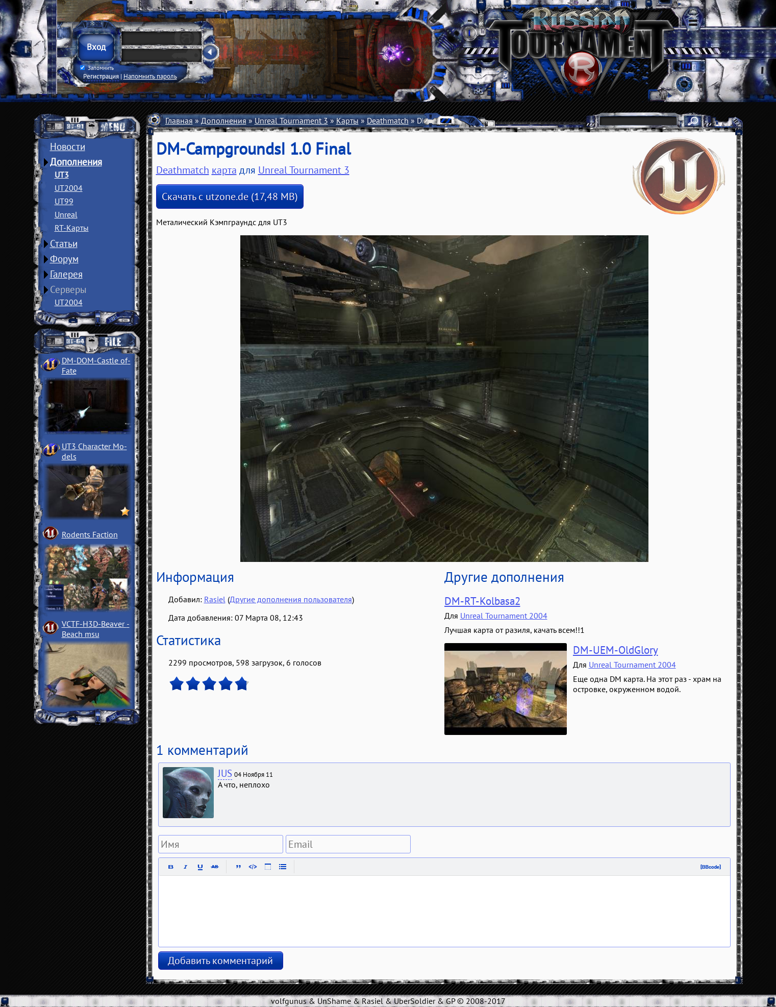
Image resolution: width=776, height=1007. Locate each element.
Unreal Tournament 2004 (503, 615)
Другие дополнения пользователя (291, 599)
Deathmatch (388, 120)
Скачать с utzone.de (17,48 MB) (230, 196)
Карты (347, 120)
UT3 (62, 174)
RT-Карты (72, 228)
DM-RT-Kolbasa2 (482, 601)
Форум (64, 259)
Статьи (64, 243)
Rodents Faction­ (90, 534)
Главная (179, 120)
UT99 (64, 201)
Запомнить (96, 67)
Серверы (68, 289)
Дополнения (76, 162)
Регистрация (101, 76)
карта (224, 170)
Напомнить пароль (150, 76)
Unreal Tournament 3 (291, 120)
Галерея (66, 274)
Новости (67, 146)
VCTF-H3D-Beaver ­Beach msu (96, 629)
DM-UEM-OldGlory (615, 650)
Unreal (66, 214)
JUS (225, 773)
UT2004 (69, 188)
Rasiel (215, 599)
